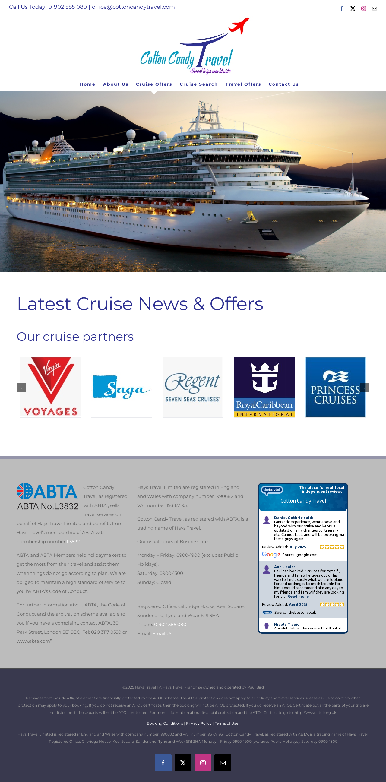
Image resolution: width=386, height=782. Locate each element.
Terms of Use (226, 723)
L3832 (73, 541)
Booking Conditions (165, 723)
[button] (21, 387)
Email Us (162, 633)
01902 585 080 (170, 624)
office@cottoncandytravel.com (133, 7)
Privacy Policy (199, 723)
